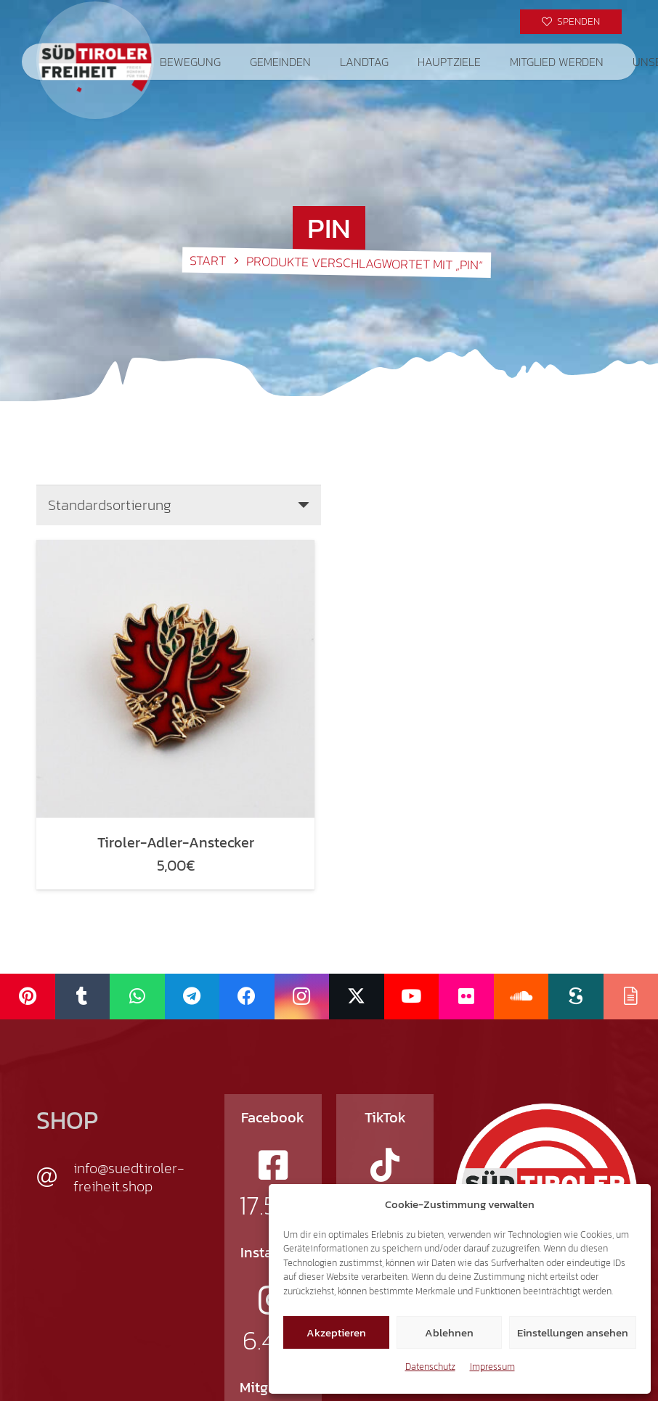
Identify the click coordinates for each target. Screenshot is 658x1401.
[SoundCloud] (521, 996)
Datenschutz (430, 1366)
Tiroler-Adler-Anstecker (175, 842)
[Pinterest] (27, 996)
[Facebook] (247, 996)
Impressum (492, 1366)
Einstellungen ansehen (572, 1332)
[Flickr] (466, 996)
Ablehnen (449, 1332)
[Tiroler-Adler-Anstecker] (175, 679)
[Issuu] (631, 996)
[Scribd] (576, 996)
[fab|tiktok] (384, 1165)
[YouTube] (411, 996)
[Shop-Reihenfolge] (178, 505)
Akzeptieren (336, 1332)
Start (207, 260)
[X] (356, 996)
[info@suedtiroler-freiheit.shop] (54, 1177)
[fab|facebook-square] (273, 1165)
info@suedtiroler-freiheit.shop (128, 1177)
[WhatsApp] (137, 996)
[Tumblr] (82, 996)
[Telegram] (192, 996)
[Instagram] (302, 996)
